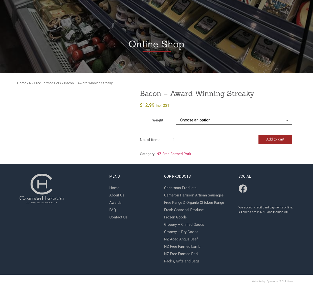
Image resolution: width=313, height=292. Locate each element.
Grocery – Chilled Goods (184, 224)
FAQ (112, 210)
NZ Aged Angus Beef (181, 239)
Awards (115, 202)
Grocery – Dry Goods (181, 232)
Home (21, 83)
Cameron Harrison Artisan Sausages (194, 195)
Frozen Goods (175, 217)
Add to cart (275, 139)
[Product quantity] (175, 139)
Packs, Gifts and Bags (182, 261)
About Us (116, 195)
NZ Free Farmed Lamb (182, 246)
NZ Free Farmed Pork (45, 83)
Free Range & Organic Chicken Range (194, 202)
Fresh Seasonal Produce (184, 210)
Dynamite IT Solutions (280, 281)
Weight (157, 120)
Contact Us (118, 217)
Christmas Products (180, 188)
